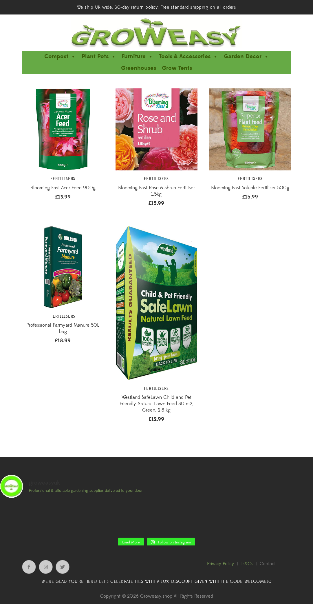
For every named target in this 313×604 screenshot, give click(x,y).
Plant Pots (99, 56)
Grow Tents (177, 68)
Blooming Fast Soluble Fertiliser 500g (250, 188)
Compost (60, 56)
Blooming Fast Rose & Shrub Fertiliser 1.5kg (156, 191)
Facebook (29, 567)
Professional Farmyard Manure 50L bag (62, 328)
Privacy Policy (220, 564)
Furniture (137, 56)
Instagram (46, 567)
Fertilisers (62, 178)
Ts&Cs (247, 564)
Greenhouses (138, 68)
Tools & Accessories (188, 56)
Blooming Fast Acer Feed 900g (63, 188)
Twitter (62, 567)
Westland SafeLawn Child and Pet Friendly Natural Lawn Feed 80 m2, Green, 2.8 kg (156, 403)
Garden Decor (246, 56)
